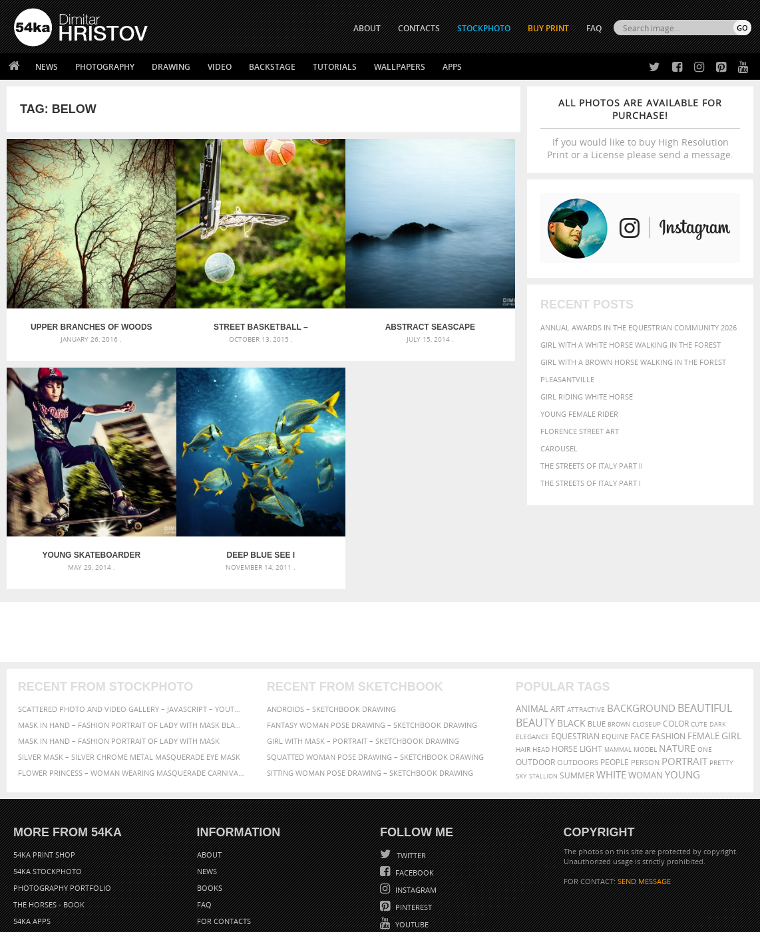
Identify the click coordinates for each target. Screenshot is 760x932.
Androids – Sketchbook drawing (331, 627)
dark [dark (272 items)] (717, 642)
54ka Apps (32, 839)
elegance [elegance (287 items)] (532, 655)
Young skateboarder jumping (456, 286)
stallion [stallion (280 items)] (543, 694)
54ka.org (124, 917)
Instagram (415, 808)
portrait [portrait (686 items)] (684, 679)
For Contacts (224, 839)
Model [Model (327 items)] (645, 667)
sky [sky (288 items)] (521, 694)
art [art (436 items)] (557, 627)
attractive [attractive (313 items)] (586, 627)
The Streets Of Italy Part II (591, 466)
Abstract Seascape (328, 286)
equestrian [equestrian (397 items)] (575, 654)
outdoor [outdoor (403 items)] (535, 680)
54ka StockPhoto (47, 789)
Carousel (559, 448)
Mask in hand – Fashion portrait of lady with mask (119, 659)
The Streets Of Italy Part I (590, 483)
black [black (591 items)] (571, 641)
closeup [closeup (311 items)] (646, 642)
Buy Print (548, 28)
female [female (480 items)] (703, 654)
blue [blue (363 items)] (597, 642)
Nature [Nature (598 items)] (677, 666)
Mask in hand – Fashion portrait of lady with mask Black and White (131, 643)
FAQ (594, 28)
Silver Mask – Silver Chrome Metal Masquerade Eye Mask (129, 675)
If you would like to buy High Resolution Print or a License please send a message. (640, 128)
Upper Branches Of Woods (71, 286)
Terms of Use (197, 917)
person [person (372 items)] (645, 680)
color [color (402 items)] (676, 642)
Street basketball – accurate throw (199, 286)
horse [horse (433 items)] (565, 667)
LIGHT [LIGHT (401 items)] (591, 667)
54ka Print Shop (44, 773)
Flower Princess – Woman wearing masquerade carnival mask (131, 691)
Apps (452, 66)
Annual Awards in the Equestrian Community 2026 (638, 327)
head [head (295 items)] (541, 667)
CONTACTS (419, 28)
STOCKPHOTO (483, 28)
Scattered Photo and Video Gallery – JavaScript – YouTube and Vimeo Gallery (131, 627)
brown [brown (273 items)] (619, 642)
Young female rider (579, 414)
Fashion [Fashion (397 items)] (668, 654)
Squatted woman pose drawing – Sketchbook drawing (375, 675)
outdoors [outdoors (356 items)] (577, 680)
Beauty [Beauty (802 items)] (535, 641)
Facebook (413, 791)
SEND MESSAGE (644, 799)
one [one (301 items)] (704, 667)
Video (220, 66)
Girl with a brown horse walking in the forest (633, 362)
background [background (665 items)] (641, 626)
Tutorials (335, 66)
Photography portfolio (62, 806)
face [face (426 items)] (640, 654)
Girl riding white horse (586, 397)
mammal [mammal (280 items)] (618, 667)
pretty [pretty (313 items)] (721, 680)
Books (209, 806)
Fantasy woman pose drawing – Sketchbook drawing (372, 643)
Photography (104, 66)
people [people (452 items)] (614, 680)
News (46, 66)
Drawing (171, 66)
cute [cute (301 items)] (699, 642)
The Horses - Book (49, 823)
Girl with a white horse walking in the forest (630, 345)
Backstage (272, 66)
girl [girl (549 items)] (731, 654)
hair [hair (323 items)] (523, 667)
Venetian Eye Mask (232, 886)
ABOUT (367, 28)
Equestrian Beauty (152, 886)
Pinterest (412, 825)
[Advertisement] (382, 550)
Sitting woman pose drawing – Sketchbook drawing (370, 691)
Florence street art (579, 431)
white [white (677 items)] (611, 692)
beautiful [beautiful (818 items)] (704, 626)
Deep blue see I (70, 473)
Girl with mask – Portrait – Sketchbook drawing (363, 659)
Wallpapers (399, 66)
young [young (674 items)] (682, 692)
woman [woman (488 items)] (645, 693)
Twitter (410, 773)
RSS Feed (291, 886)
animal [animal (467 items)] (532, 627)
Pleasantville (567, 379)
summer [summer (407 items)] (577, 694)
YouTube (411, 843)
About (209, 773)
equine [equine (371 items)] (615, 654)
